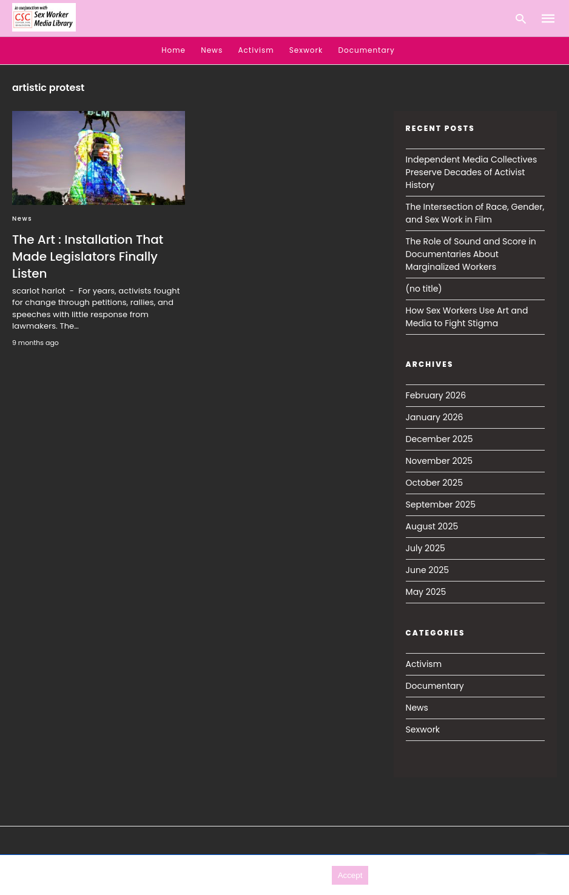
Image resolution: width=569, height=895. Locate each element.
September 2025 (441, 504)
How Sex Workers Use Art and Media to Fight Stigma (467, 316)
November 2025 (439, 461)
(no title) (424, 289)
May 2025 (426, 592)
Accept (350, 875)
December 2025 (439, 439)
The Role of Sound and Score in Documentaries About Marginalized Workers (471, 254)
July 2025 (425, 548)
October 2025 (434, 483)
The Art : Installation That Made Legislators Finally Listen (87, 256)
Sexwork (306, 50)
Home (173, 50)
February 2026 (436, 395)
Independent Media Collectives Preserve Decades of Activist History (471, 172)
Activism (256, 50)
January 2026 (434, 417)
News (212, 50)
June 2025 (427, 570)
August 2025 (432, 526)
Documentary (366, 50)
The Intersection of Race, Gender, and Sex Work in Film (475, 213)
